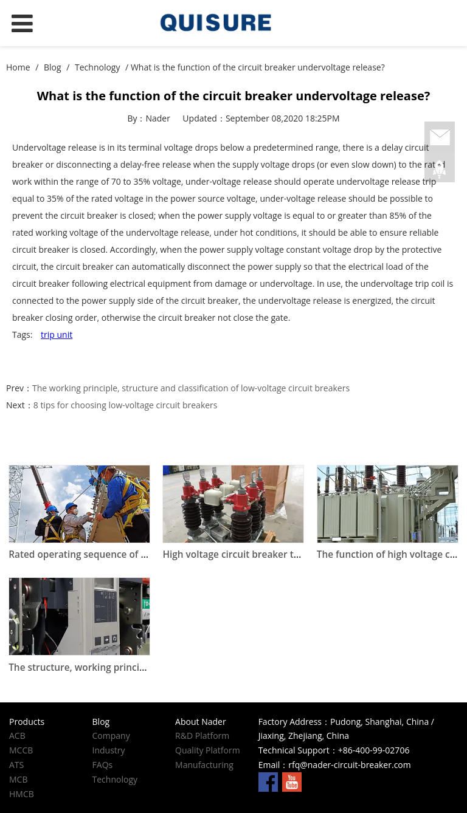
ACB (17, 735)
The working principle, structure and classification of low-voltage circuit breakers (191, 388)
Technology (97, 67)
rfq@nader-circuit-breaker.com (349, 764)
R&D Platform (202, 735)
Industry (108, 750)
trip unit (56, 334)
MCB (18, 779)
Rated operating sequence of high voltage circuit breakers (139, 554)
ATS (16, 764)
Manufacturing (204, 764)
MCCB (21, 750)
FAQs (102, 764)
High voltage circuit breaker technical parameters (274, 554)
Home (18, 67)
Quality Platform (207, 750)
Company (111, 735)
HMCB (21, 794)
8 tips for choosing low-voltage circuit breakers (125, 405)
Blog (52, 67)
